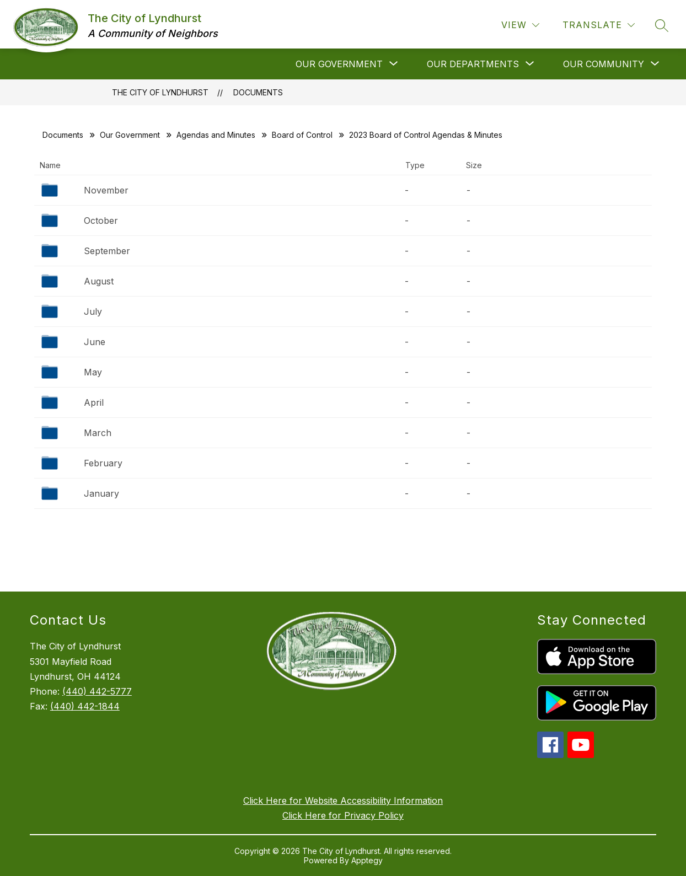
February (103, 463)
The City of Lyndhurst (160, 92)
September (107, 250)
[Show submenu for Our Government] (339, 64)
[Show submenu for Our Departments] (473, 64)
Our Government (130, 134)
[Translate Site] (598, 25)
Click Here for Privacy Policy (343, 815)
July (93, 311)
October (101, 220)
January (101, 493)
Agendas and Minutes (215, 134)
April (94, 402)
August (99, 281)
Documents (258, 92)
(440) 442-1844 (85, 706)
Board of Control (302, 134)
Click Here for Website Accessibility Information (343, 800)
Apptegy (367, 860)
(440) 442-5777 (97, 691)
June (94, 341)
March (97, 432)
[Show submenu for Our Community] (603, 64)
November (106, 190)
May (93, 372)
